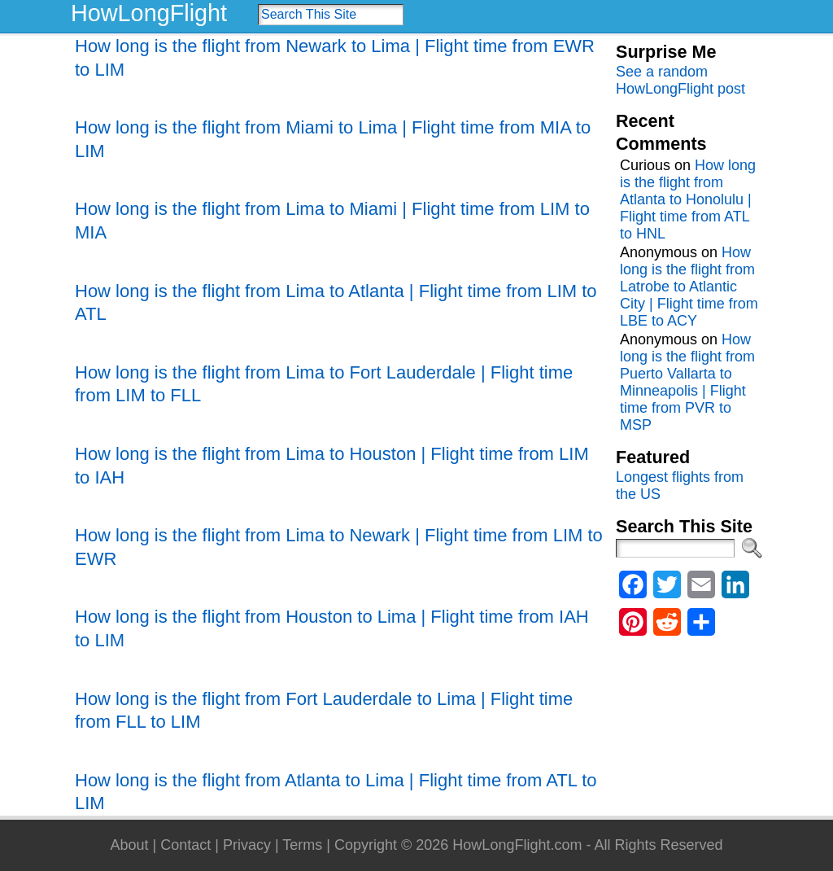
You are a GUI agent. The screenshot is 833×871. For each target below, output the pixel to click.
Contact (185, 845)
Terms (302, 845)
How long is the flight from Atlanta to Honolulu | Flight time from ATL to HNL (688, 199)
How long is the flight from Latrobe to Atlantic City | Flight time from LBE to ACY (689, 286)
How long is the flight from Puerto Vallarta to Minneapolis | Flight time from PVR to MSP (687, 382)
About (129, 845)
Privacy (247, 845)
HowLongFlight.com (517, 845)
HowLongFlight (149, 13)
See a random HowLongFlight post (680, 80)
